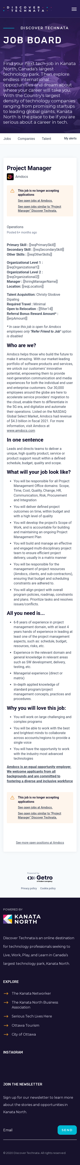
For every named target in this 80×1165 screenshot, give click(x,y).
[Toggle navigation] (74, 9)
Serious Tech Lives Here (32, 1016)
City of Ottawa (24, 1034)
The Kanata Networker (31, 993)
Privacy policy (29, 888)
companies (26, 139)
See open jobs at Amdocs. (35, 200)
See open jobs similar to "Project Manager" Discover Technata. (39, 209)
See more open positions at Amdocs (40, 842)
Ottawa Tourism (25, 1025)
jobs (7, 139)
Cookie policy (48, 888)
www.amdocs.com (21, 431)
